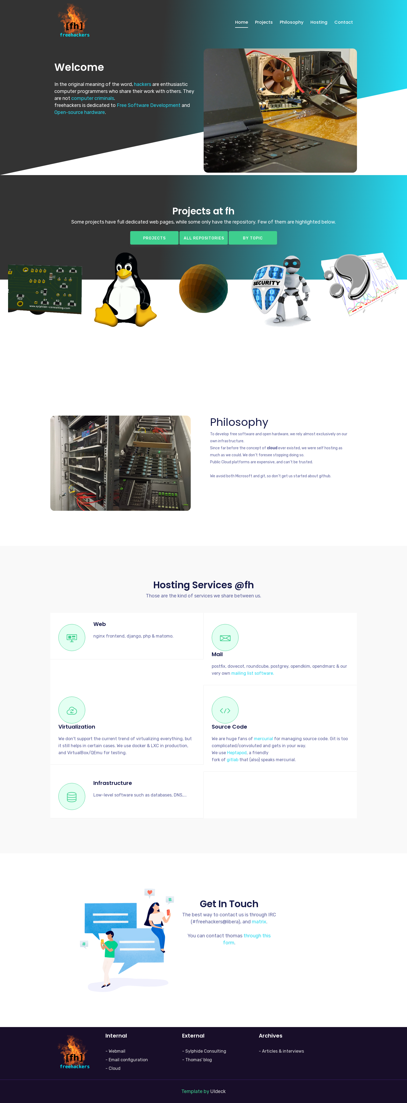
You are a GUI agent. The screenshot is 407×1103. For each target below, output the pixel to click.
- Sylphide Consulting (204, 1051)
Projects (264, 22)
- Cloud (113, 1068)
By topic (253, 238)
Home (241, 22)
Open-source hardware (79, 112)
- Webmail (115, 1051)
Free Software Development (149, 105)
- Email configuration (126, 1059)
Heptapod (237, 752)
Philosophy (291, 22)
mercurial (263, 738)
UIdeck (218, 1091)
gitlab (232, 759)
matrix (259, 922)
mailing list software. (252, 673)
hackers (142, 84)
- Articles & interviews (281, 1051)
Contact (343, 22)
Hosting (318, 22)
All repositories (204, 238)
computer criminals (92, 98)
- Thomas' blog (197, 1059)
